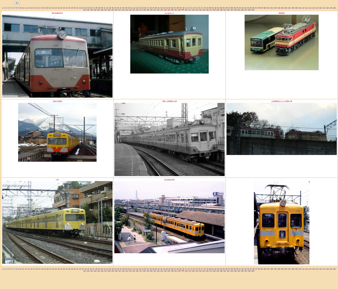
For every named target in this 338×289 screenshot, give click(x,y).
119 (331, 8)
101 (268, 8)
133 (126, 10)
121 (84, 10)
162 (228, 10)
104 (279, 8)
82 (215, 8)
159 (218, 10)
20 (47, 8)
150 (186, 10)
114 (313, 8)
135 (133, 10)
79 (207, 8)
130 (116, 10)
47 (121, 8)
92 (243, 8)
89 (234, 8)
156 (207, 10)
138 (144, 10)
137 (140, 10)
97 (256, 8)
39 (99, 8)
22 (53, 8)
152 (193, 10)
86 (226, 8)
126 (102, 10)
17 (39, 8)
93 (245, 8)
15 (34, 8)
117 (324, 8)
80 (210, 8)
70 (183, 8)
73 (191, 8)
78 (205, 8)
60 (156, 8)
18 (42, 8)
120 (334, 8)
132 (123, 10)
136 (137, 10)
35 (88, 8)
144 (165, 10)
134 (130, 10)
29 (72, 8)
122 (88, 10)
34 (85, 8)
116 (320, 8)
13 (28, 8)
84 (221, 8)
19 (45, 8)
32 (80, 8)
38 (96, 8)
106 (286, 8)
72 (188, 8)
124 (95, 10)
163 (232, 10)
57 (148, 8)
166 (242, 10)
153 (196, 10)
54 (140, 8)
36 (91, 8)
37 (93, 8)
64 (167, 8)
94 (248, 8)
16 (37, 8)
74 (194, 8)
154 (200, 10)
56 (145, 8)
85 (224, 8)
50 (129, 8)
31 (77, 8)
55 (142, 8)
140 (151, 10)
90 (237, 8)
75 (196, 8)
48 (123, 8)
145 (168, 10)
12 (26, 8)
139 (147, 10)
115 (317, 8)
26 (64, 8)
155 (203, 10)
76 (199, 8)
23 (55, 8)
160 (221, 10)
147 (176, 10)
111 (303, 8)
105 (282, 8)
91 (240, 8)
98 (259, 8)
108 (293, 8)
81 (213, 8)
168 (249, 10)
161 (225, 10)
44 (112, 8)
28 (69, 8)
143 (161, 10)
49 (126, 8)
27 (66, 8)
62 (161, 8)
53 (137, 8)
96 (253, 8)
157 (211, 10)
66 (172, 8)
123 (91, 10)
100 (265, 8)
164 (235, 10)
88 (232, 8)
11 (23, 8)
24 (58, 8)
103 (275, 8)
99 (262, 8)
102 (272, 8)
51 (131, 8)
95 (251, 8)
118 (327, 8)
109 (296, 8)
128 (109, 10)
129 (112, 10)
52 (134, 8)
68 (177, 8)
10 (20, 8)
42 (107, 8)
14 (31, 8)
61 (158, 8)
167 (246, 10)
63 (164, 8)
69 (180, 8)
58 (150, 8)
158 (214, 10)
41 (104, 8)
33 (83, 8)
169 (253, 10)
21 (50, 8)
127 (105, 10)
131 (119, 10)
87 (229, 8)
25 (61, 8)
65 (169, 8)
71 (186, 8)
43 (110, 8)
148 (179, 10)
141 (154, 10)
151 (189, 10)
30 (74, 8)
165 (239, 10)
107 (289, 8)
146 (172, 10)
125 (98, 10)
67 (175, 8)
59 (153, 8)
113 (310, 8)
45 (115, 8)
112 (307, 8)
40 (102, 8)
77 (202, 8)
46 (118, 8)
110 (300, 8)
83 (218, 8)
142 (158, 10)
